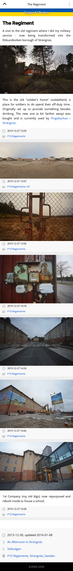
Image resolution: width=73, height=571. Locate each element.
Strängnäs (36, 556)
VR (28, 186)
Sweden (50, 556)
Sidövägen (14, 549)
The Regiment (18, 23)
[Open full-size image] (36, 69)
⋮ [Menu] (69, 4)
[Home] (4, 4)
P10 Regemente (16, 136)
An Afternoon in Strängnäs (24, 542)
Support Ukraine (36, 12)
